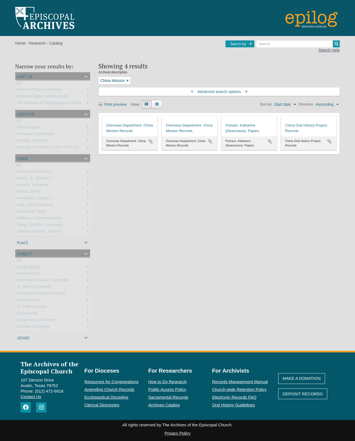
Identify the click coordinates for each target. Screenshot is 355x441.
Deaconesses (28, 301)
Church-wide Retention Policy (239, 389)
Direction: (306, 104)
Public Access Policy (167, 389)
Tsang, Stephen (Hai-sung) (39, 225)
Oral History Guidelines (233, 405)
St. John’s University (34, 287)
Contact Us (31, 396)
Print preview (112, 104)
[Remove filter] (127, 80)
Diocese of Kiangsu (33, 327)
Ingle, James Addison (34, 205)
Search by (238, 43)
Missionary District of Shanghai (43, 281)
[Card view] (146, 104)
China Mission (28, 128)
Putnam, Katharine (32, 141)
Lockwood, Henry (31, 212)
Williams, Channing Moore (39, 219)
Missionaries (27, 314)
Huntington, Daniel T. (34, 199)
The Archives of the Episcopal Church (48, 104)
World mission (28, 274)
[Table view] (156, 104)
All (18, 84)
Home (20, 43)
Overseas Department (35, 135)
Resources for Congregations (111, 381)
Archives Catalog (164, 405)
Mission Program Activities (39, 90)
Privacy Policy (177, 433)
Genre (23, 337)
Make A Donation (302, 378)
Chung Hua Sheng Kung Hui (40, 294)
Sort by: (266, 104)
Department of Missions (36, 321)
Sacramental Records (168, 397)
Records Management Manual (240, 381)
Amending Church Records (109, 389)
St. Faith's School (31, 307)
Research (37, 43)
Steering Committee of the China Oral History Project (61, 148)
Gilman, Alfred (28, 192)
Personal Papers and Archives (42, 97)
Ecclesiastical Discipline (106, 397)
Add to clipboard (150, 141)
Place (22, 242)
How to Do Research (167, 381)
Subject (24, 253)
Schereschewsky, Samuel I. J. (42, 232)
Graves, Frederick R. (34, 172)
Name (22, 158)
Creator (25, 113)
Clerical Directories (101, 405)
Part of (25, 76)
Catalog (55, 43)
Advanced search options (219, 91)
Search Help (329, 50)
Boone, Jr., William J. (34, 179)
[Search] (298, 43)
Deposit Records (303, 393)
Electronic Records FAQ (234, 397)
